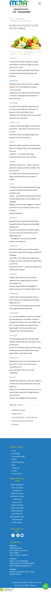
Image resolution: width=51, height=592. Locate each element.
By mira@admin (30, 52)
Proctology (16, 453)
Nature (29, 54)
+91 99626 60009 (27, 563)
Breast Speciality (18, 462)
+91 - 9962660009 (21, 12)
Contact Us (16, 468)
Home (14, 451)
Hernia (14, 459)
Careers (14, 471)
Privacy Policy (17, 474)
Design (25, 54)
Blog (13, 465)
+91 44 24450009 (21, 561)
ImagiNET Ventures (30, 585)
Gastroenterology (18, 456)
